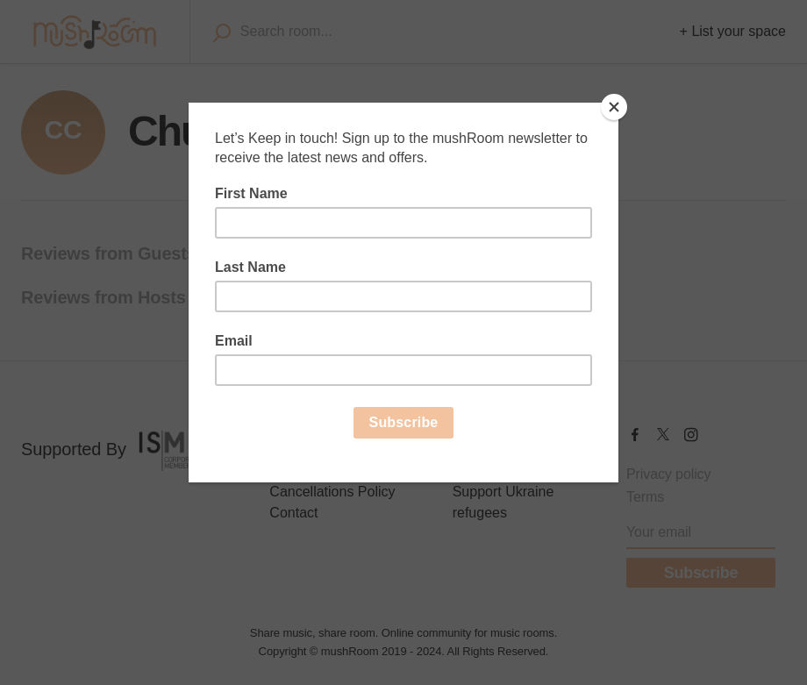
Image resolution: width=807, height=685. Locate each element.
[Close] (614, 107)
